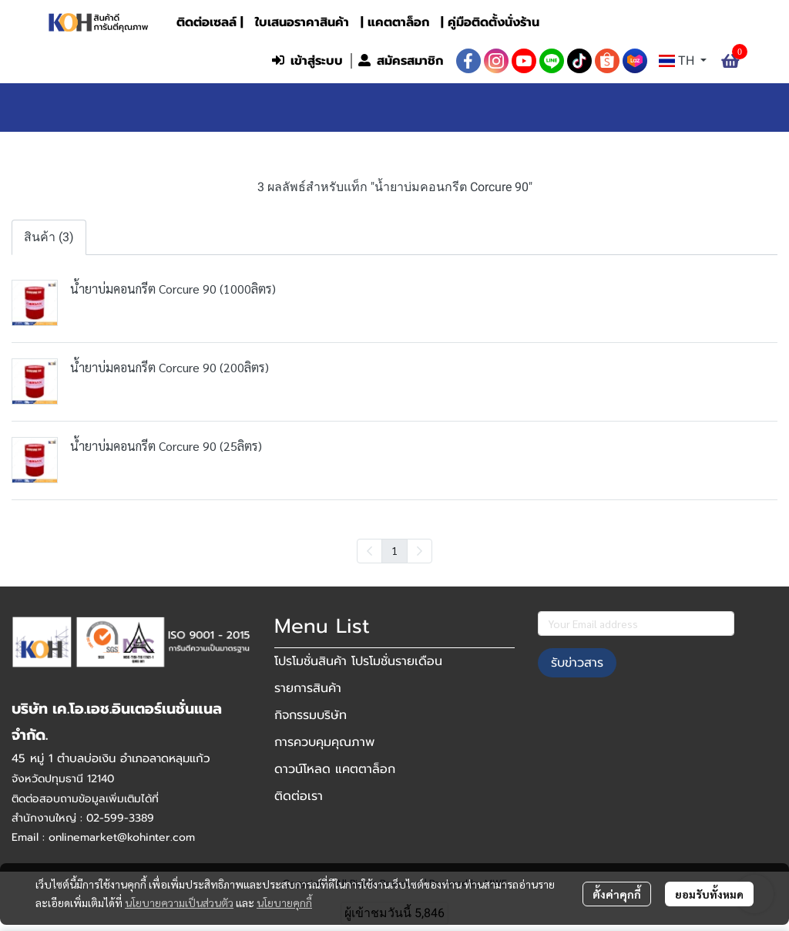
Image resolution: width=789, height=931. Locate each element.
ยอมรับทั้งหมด (709, 894)
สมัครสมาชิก (400, 61)
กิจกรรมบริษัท (310, 715)
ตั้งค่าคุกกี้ (617, 894)
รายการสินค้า (307, 688)
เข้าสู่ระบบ (307, 61)
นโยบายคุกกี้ (284, 902)
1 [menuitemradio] (394, 550)
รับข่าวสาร (577, 663)
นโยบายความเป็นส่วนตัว (179, 902)
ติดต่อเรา (298, 796)
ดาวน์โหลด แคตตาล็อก (334, 769)
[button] (162, 61)
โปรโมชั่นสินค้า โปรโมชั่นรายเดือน (358, 661)
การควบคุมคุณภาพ (324, 742)
